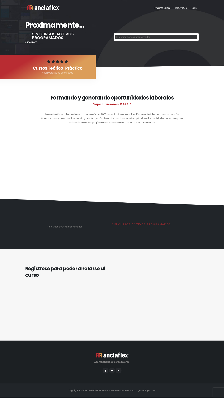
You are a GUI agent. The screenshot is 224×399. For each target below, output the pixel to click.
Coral (152, 392)
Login (194, 8)
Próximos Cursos (162, 8)
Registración (181, 8)
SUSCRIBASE (32, 42)
